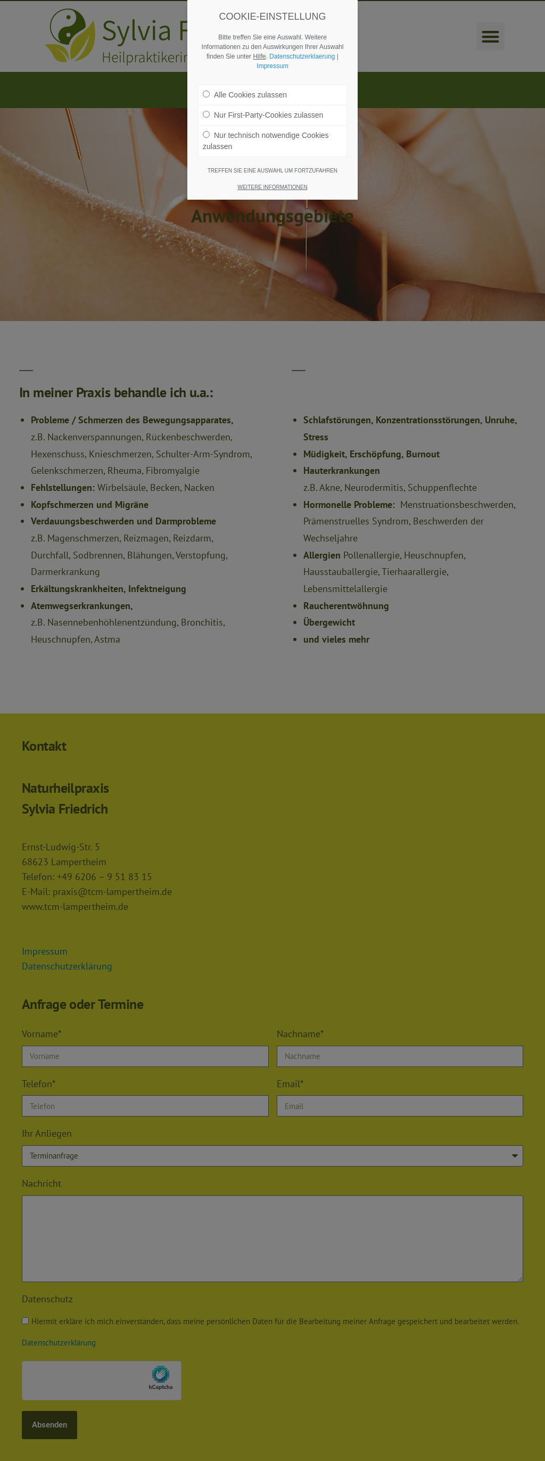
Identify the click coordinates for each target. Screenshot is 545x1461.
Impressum (272, 60)
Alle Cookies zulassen (245, 89)
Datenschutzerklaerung (302, 51)
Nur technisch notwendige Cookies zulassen (266, 135)
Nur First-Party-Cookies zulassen (263, 109)
